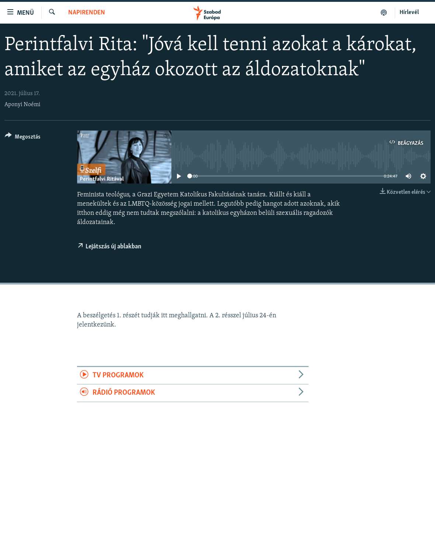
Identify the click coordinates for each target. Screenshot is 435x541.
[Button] (23, 138)
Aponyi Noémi (22, 105)
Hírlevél (409, 12)
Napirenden (86, 12)
